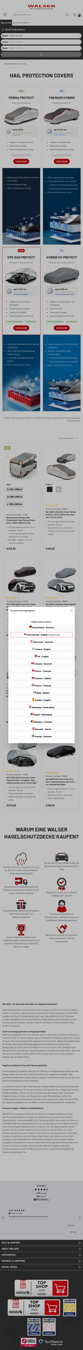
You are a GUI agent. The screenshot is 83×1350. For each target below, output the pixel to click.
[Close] (71, 610)
